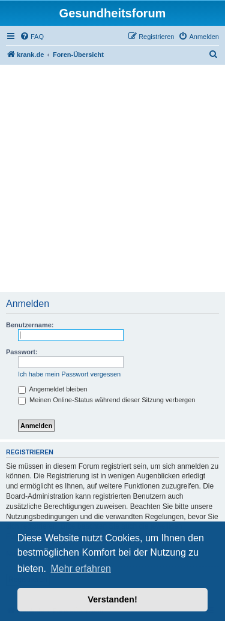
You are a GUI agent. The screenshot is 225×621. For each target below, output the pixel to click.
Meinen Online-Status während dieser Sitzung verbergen (106, 399)
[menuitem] (32, 36)
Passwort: (22, 351)
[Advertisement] (112, 179)
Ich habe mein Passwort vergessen (69, 374)
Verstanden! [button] (112, 599)
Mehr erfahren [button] (80, 568)
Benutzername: (29, 324)
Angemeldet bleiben (53, 389)
